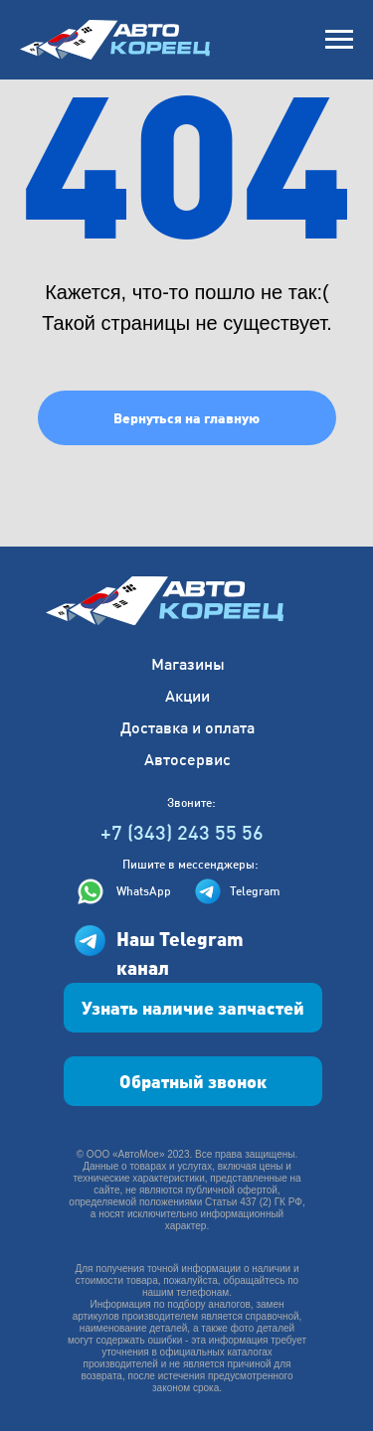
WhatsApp (143, 890)
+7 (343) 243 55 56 (182, 832)
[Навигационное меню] (339, 40)
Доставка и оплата (187, 726)
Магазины (188, 663)
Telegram (255, 890)
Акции (187, 695)
